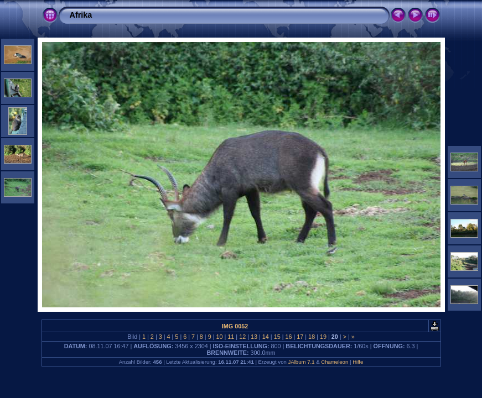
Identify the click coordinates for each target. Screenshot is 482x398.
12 (242, 336)
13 (254, 336)
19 (323, 336)
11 (231, 336)
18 (312, 336)
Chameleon (334, 362)
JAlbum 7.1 (301, 362)
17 (300, 336)
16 (288, 336)
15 (277, 336)
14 (266, 336)
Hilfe (358, 362)
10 (220, 336)
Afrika (81, 15)
